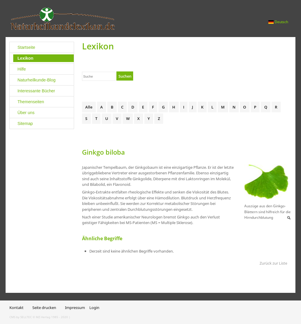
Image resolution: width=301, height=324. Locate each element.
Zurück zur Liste (273, 263)
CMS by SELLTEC (20, 317)
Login (94, 307)
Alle (88, 107)
